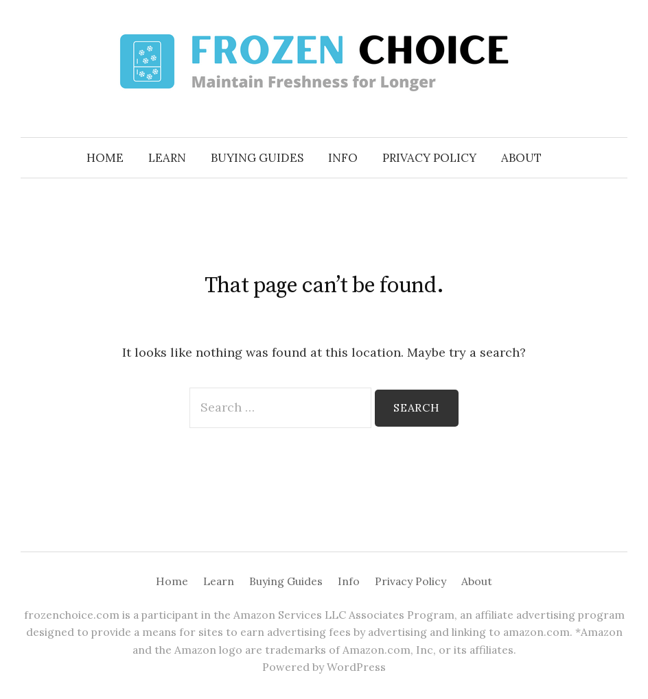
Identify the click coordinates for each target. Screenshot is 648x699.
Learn (167, 157)
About (521, 157)
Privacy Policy (429, 157)
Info (343, 157)
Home (105, 157)
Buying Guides (257, 157)
